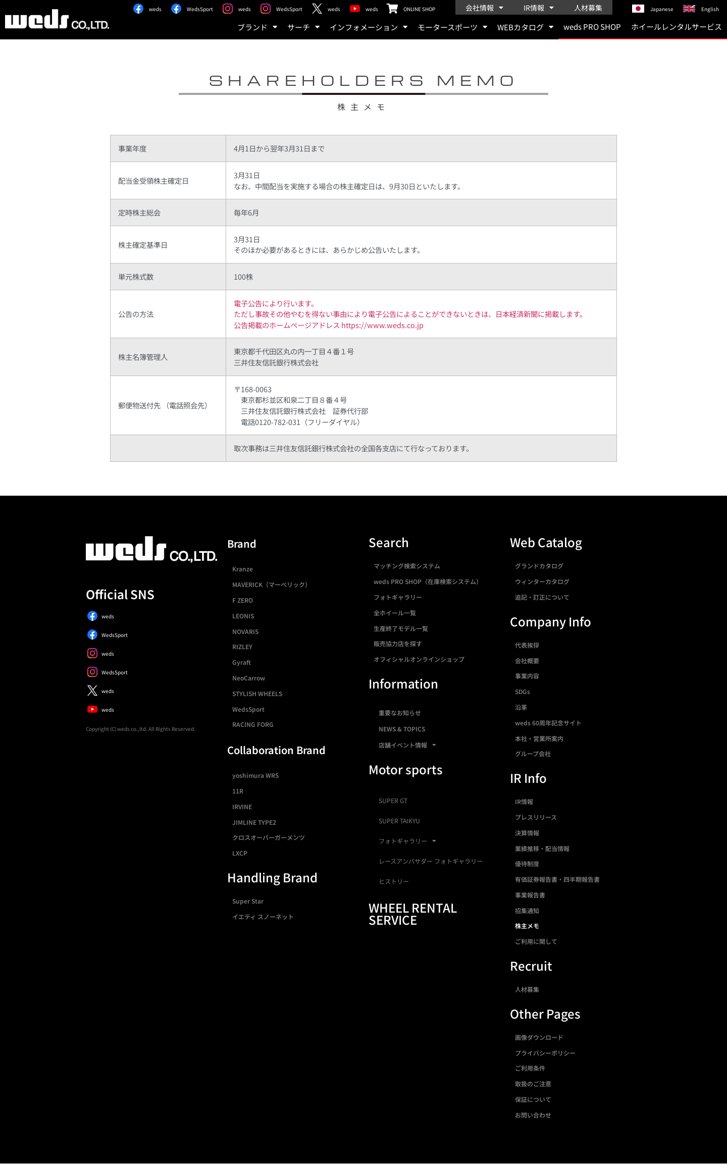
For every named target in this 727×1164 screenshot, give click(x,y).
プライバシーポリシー (545, 1052)
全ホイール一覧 (395, 612)
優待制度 (527, 863)
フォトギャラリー (398, 597)
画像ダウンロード (539, 1037)
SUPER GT (393, 800)
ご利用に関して (536, 941)
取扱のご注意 (533, 1083)
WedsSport (248, 709)
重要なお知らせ (400, 712)
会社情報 (484, 7)
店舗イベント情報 (407, 745)
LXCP (239, 853)
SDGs (522, 691)
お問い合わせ (533, 1114)
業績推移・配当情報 (542, 848)
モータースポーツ (452, 27)
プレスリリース (536, 817)
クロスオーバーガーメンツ (268, 837)
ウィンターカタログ (542, 581)
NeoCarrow (248, 677)
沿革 (521, 707)
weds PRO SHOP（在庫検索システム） (428, 581)
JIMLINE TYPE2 (254, 822)
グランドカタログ (539, 565)
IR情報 (539, 7)
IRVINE (242, 806)
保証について (533, 1099)
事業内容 (527, 675)
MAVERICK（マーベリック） (271, 584)
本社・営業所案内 (539, 738)
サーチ (303, 27)
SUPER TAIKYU (399, 820)
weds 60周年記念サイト (548, 722)
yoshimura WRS (255, 775)
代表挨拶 (527, 645)
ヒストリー (394, 881)
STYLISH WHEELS (257, 693)
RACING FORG (253, 724)
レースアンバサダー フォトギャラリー (431, 861)
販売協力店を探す (398, 643)
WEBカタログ (525, 27)
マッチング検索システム (407, 565)
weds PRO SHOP (592, 26)
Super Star (248, 900)
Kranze (242, 568)
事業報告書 (530, 894)
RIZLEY (242, 646)
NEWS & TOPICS (402, 728)
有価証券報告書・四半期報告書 (557, 879)
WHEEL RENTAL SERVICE (413, 913)
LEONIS (243, 615)
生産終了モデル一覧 (401, 628)
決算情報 (527, 832)
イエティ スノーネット (263, 916)
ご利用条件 (530, 1068)
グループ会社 (533, 753)
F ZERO (242, 600)
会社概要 (527, 660)
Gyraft (241, 662)
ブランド (257, 27)
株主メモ (527, 925)
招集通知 (527, 910)
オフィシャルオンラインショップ (419, 659)
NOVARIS (245, 631)
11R (237, 790)
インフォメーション (368, 27)
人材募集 (588, 8)
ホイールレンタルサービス (676, 26)
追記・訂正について (542, 597)
